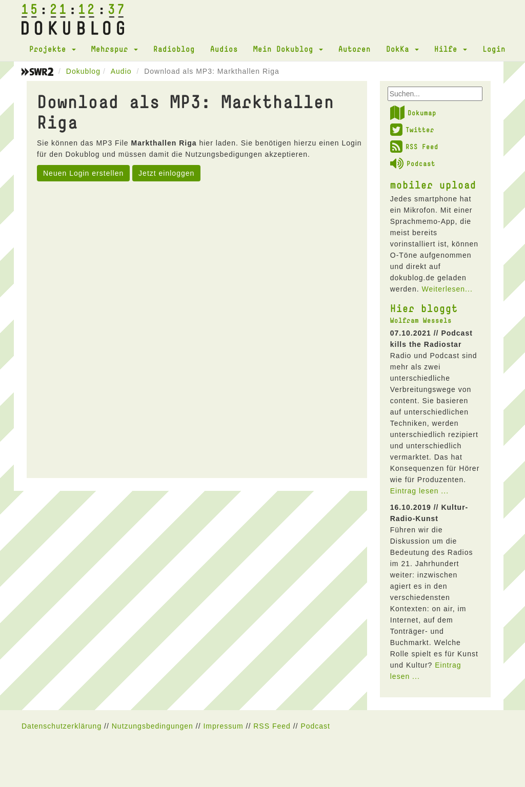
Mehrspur (114, 48)
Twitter (412, 130)
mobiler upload (433, 184)
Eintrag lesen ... (419, 491)
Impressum (223, 726)
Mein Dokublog (288, 48)
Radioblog (174, 48)
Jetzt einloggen (166, 173)
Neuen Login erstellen (83, 173)
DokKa (402, 48)
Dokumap (413, 113)
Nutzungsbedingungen (152, 726)
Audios (224, 48)
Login (494, 48)
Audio (121, 71)
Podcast (412, 163)
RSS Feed (414, 146)
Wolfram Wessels (421, 320)
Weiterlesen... (446, 289)
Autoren (354, 48)
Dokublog (83, 71)
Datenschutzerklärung (62, 726)
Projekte (52, 48)
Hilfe (450, 48)
